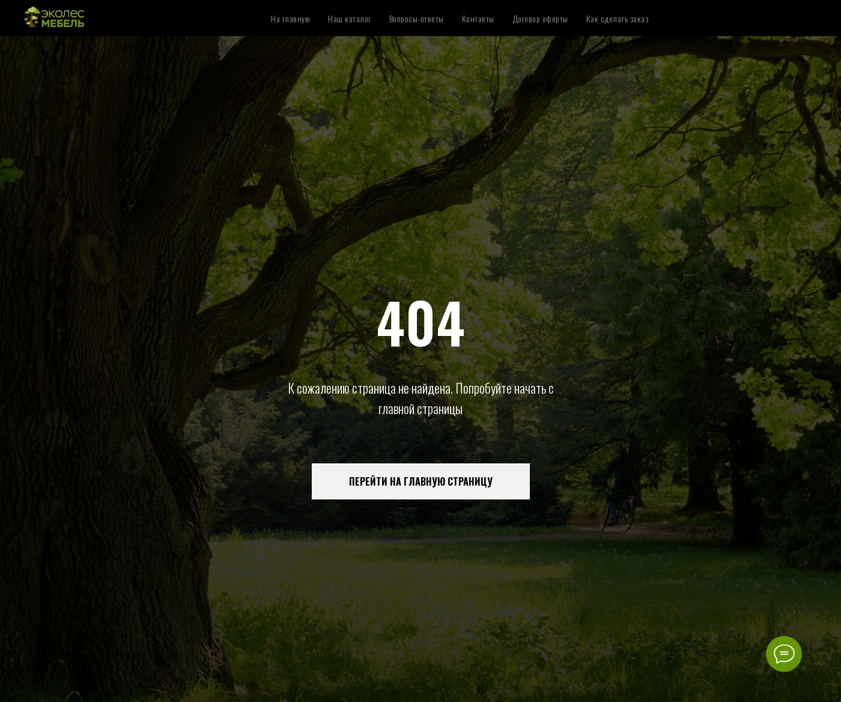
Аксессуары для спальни (660, 7)
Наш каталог (349, 18)
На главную (290, 18)
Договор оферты (540, 18)
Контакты (478, 18)
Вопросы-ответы (416, 18)
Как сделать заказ (617, 18)
